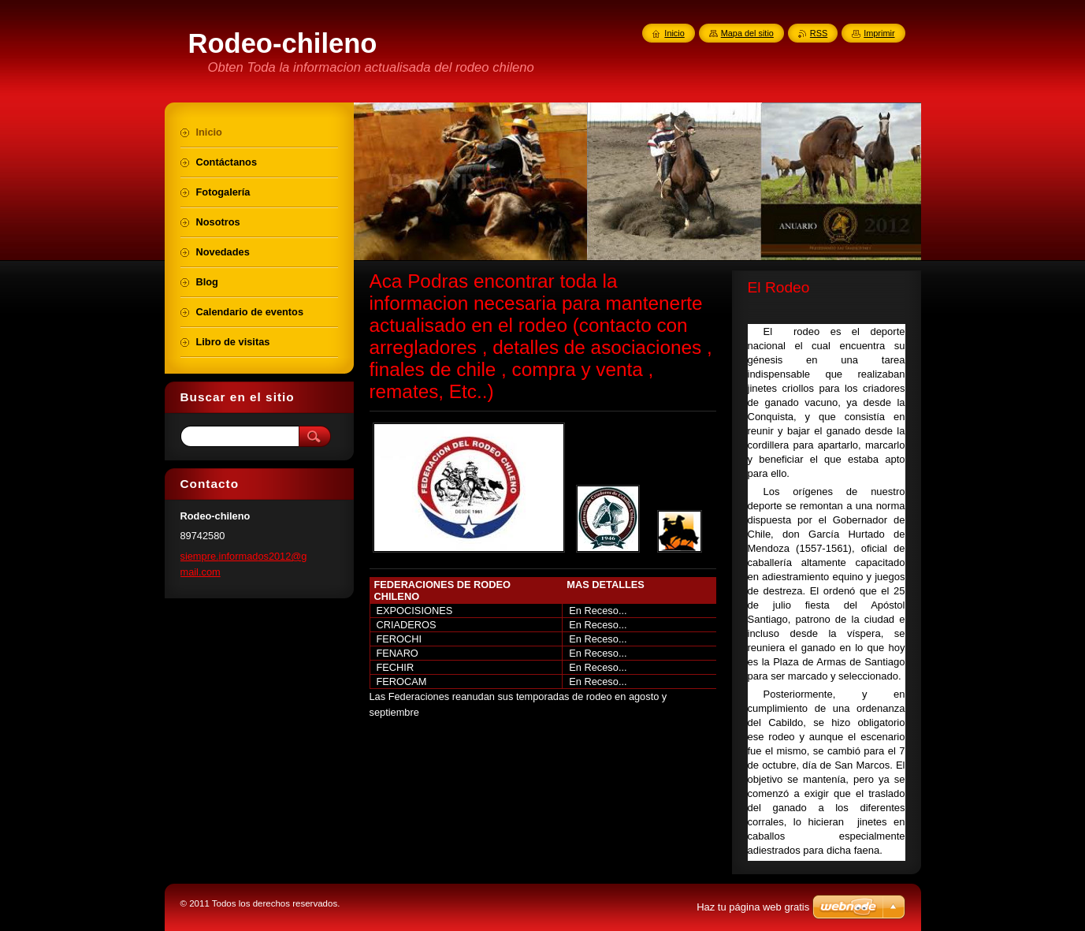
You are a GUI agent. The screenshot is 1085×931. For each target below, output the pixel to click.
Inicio (674, 33)
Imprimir (879, 33)
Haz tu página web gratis (753, 907)
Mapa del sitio (747, 33)
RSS (818, 33)
